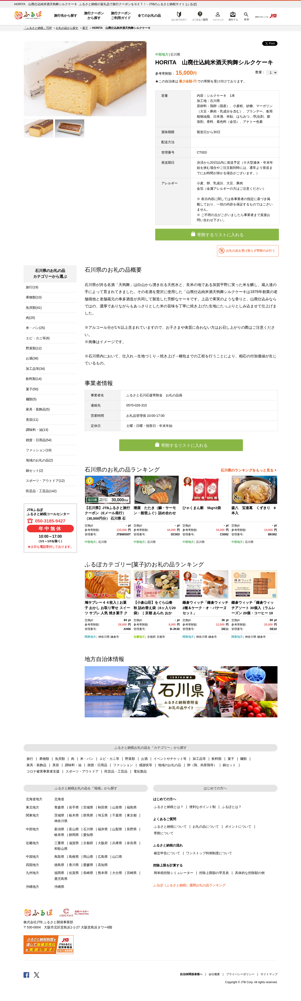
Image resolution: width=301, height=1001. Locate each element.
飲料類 (217, 759)
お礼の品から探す (67, 28)
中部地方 (161, 54)
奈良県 (132, 843)
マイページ (218, 16)
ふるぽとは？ (232, 807)
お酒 (144, 759)
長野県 (132, 829)
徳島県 (59, 865)
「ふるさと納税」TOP (38, 28)
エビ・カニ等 (109, 759)
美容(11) (32, 419)
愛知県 (88, 835)
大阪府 (103, 843)
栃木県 (74, 815)
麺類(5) (31, 399)
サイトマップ (269, 974)
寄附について (164, 833)
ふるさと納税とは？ (168, 807)
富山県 (74, 829)
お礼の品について (206, 826)
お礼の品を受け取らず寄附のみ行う (250, 250)
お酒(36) (32, 358)
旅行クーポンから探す (94, 15)
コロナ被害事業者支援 (43, 771)
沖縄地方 (32, 887)
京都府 (151, 636)
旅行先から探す (65, 15)
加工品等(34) (35, 369)
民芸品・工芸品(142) (41, 491)
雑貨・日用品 (97, 765)
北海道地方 (34, 799)
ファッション (123, 765)
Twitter (37, 974)
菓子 (85, 28)
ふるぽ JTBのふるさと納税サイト (28, 16)
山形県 (117, 807)
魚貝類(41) (34, 307)
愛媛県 (88, 865)
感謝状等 (145, 765)
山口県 (117, 856)
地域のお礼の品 (169, 765)
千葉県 (117, 815)
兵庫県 (117, 843)
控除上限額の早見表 (214, 873)
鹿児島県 (60, 879)
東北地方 (32, 807)
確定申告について (167, 853)
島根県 (74, 856)
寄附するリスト (232, 16)
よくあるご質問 (200, 16)
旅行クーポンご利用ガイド (121, 15)
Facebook (26, 974)
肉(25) (30, 318)
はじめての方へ (178, 16)
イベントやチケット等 (170, 759)
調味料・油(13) (37, 430)
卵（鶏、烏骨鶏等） (202, 765)
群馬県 (88, 815)
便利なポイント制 (202, 807)
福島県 (132, 807)
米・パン (86, 759)
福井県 (103, 829)
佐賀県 (74, 873)
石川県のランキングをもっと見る (247, 470)
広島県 (103, 856)
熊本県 (103, 873)
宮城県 (88, 807)
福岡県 (59, 873)
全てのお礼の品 (149, 15)
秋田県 (103, 807)
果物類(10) (34, 297)
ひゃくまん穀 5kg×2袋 (201, 508)
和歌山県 (60, 848)
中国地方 (32, 856)
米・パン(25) (35, 328)
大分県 (117, 873)
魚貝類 (60, 759)
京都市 (161, 636)
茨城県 (59, 815)
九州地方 (32, 873)
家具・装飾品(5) (38, 409)
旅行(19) (32, 287)
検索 (246, 16)
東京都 (132, 815)
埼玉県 (103, 815)
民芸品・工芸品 (115, 771)
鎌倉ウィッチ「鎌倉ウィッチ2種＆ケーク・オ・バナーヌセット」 (205, 607)
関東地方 (90, 636)
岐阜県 (59, 835)
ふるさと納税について (170, 826)
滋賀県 (74, 843)
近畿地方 (139, 636)
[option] (85, 79)
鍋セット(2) (34, 470)
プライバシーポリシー (240, 974)
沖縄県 (59, 887)
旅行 (30, 759)
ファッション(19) (38, 450)
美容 (55, 765)
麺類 (243, 759)
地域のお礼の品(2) (39, 460)
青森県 (59, 807)
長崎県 (88, 873)
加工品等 (199, 759)
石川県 (175, 54)
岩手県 (74, 807)
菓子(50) (32, 389)
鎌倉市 (115, 636)
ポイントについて (238, 826)
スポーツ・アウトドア (82, 771)
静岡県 (74, 835)
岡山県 (88, 856)
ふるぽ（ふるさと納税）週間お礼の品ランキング (189, 885)
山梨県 (117, 829)
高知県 (103, 865)
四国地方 (32, 865)
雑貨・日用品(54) (38, 440)
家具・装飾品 (36, 765)
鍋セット (229, 765)
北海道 (59, 799)
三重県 (59, 843)
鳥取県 (59, 856)
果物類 (44, 759)
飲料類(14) (34, 379)
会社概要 (214, 974)
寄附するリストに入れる (220, 234)
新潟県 (59, 829)
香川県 (74, 865)
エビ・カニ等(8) (38, 338)
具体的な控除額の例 (250, 873)
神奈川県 (104, 636)
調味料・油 (73, 765)
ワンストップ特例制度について (209, 853)
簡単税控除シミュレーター (173, 873)
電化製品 (140, 771)
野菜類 (130, 759)
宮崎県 (132, 873)
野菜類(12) (34, 348)
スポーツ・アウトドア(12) (45, 481)
